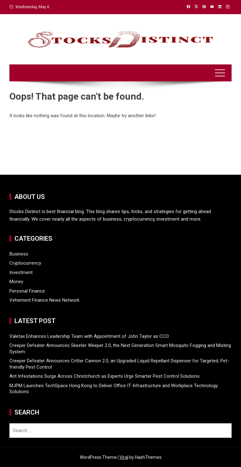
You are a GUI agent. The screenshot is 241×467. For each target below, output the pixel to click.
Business (18, 254)
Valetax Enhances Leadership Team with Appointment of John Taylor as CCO (89, 336)
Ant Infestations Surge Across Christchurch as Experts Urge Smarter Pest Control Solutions (104, 376)
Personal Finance (27, 291)
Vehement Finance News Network (44, 300)
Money (16, 281)
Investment (21, 272)
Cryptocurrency (25, 263)
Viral (124, 457)
